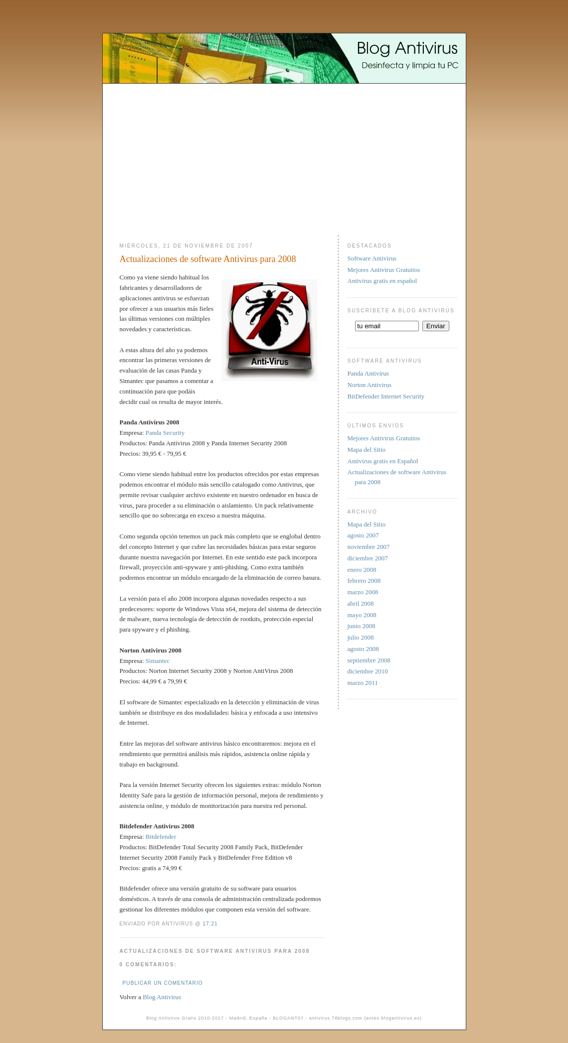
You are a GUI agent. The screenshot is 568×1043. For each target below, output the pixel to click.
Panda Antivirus (368, 373)
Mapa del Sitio (367, 449)
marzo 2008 (363, 592)
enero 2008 (362, 569)
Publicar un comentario (163, 983)
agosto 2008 (363, 648)
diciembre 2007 (368, 558)
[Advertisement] (284, 155)
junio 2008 (362, 626)
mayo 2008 (362, 615)
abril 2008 (361, 603)
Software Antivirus (372, 258)
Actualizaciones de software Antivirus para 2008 (208, 259)
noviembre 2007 (369, 546)
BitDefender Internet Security (386, 396)
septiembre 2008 (369, 660)
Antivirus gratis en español (382, 280)
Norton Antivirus (369, 385)
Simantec (158, 660)
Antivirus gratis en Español (383, 461)
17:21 (209, 923)
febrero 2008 (364, 580)
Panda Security (165, 432)
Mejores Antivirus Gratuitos (384, 269)
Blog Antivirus (162, 997)
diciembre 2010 (368, 671)
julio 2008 (361, 637)
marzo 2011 (363, 682)
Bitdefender (161, 836)
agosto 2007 (363, 535)
